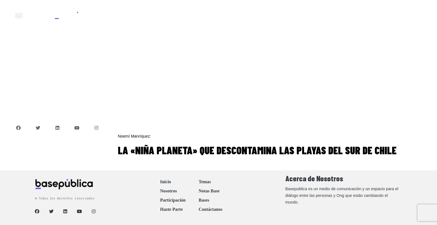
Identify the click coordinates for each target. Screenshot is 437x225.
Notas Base (209, 191)
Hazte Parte (171, 209)
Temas (205, 181)
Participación (173, 200)
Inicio (165, 181)
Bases (204, 200)
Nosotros (168, 191)
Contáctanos (210, 209)
